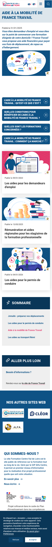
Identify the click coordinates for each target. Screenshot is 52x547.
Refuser (16, 540)
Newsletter (29, 4)
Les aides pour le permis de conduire (25, 323)
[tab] (26, 101)
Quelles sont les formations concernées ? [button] (22, 128)
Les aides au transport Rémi (21, 337)
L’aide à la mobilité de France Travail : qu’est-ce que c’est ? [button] (22, 102)
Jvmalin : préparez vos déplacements (26, 316)
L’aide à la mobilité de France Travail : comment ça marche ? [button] (23, 140)
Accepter (33, 540)
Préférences (8, 534)
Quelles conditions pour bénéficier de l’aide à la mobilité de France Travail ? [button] (22, 114)
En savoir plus (11, 479)
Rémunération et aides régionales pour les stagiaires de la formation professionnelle (26, 233)
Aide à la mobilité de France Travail (25, 330)
